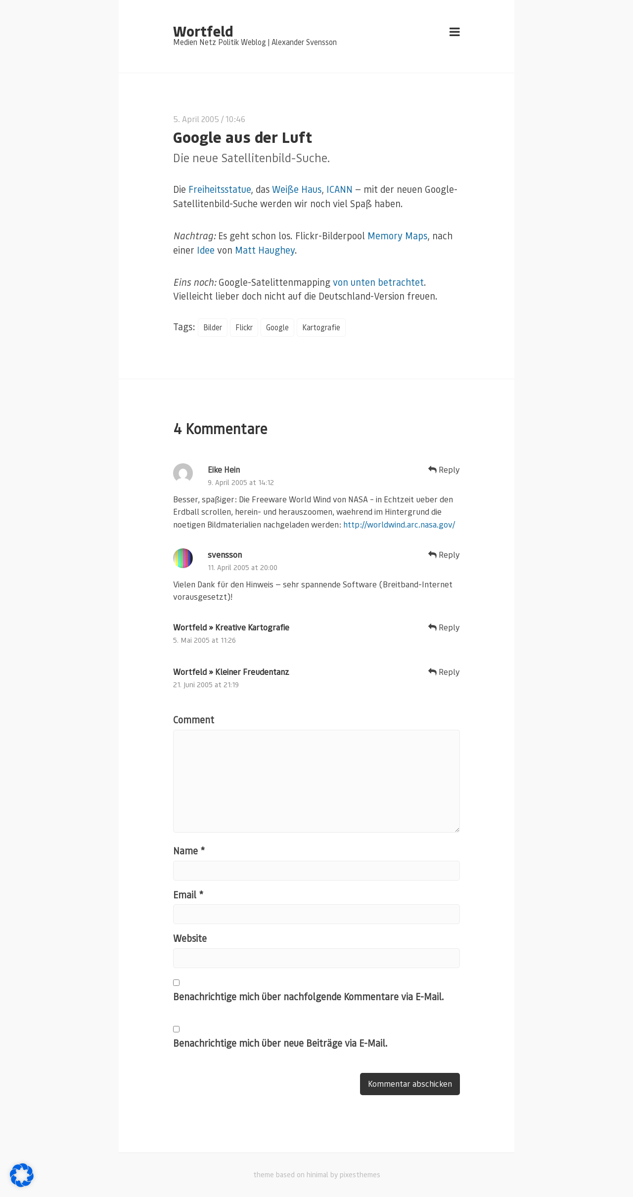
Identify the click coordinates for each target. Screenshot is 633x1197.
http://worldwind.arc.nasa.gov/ (399, 524)
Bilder (212, 327)
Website (190, 938)
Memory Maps (397, 235)
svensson (225, 554)
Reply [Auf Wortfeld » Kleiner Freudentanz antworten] (444, 671)
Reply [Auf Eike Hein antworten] (444, 469)
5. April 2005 (196, 119)
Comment (193, 719)
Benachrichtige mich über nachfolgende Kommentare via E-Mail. (308, 996)
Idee (206, 250)
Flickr (244, 327)
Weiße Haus (296, 189)
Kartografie (321, 327)
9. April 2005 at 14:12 (241, 482)
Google (277, 327)
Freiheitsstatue (219, 189)
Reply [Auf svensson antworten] (444, 554)
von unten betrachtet (378, 282)
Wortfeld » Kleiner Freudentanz (231, 671)
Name (189, 850)
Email (188, 894)
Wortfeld (203, 31)
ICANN (339, 189)
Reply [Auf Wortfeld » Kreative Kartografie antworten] (444, 627)
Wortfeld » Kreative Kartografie (231, 627)
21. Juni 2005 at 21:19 (206, 684)
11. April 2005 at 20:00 (242, 567)
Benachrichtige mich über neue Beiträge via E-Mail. (280, 1043)
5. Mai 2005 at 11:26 (204, 640)
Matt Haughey (265, 250)
